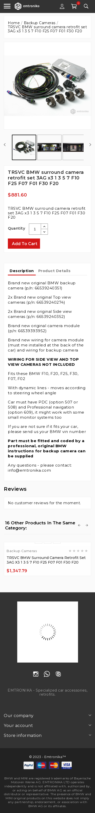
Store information (23, 735)
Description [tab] (22, 271)
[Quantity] (35, 229)
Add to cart (24, 243)
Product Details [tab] (54, 271)
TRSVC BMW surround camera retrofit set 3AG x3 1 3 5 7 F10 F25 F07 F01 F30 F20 (46, 560)
